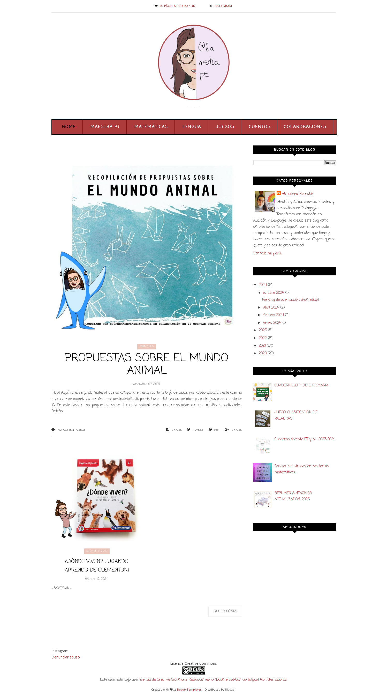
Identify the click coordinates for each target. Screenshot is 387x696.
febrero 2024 (273, 315)
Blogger (230, 689)
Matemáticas (151, 127)
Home (69, 127)
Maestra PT (105, 127)
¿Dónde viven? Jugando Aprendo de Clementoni (97, 566)
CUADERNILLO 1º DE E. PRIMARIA (301, 385)
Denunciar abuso (65, 657)
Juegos (225, 127)
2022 (263, 338)
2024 (263, 285)
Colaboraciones (305, 127)
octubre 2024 (273, 293)
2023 (263, 330)
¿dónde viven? (97, 551)
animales (146, 346)
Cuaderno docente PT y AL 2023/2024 (305, 439)
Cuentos (260, 127)
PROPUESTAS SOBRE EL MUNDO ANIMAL (147, 364)
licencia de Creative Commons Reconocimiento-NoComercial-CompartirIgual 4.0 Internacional (212, 680)
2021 (262, 345)
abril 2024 (271, 307)
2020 (263, 353)
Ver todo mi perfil (267, 253)
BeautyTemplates (189, 689)
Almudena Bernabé (297, 194)
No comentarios (71, 430)
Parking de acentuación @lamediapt (290, 300)
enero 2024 (272, 323)
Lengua (192, 127)
